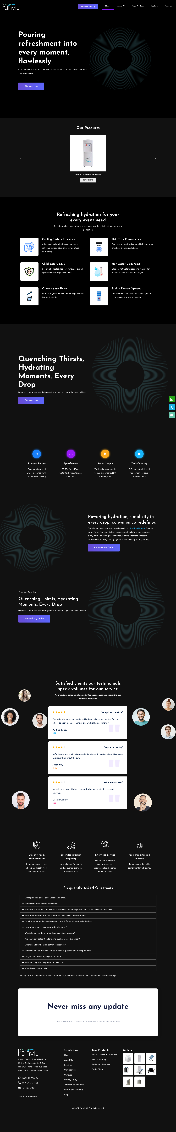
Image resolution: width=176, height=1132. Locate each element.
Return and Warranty (73, 1110)
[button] (88, 918)
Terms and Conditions (74, 1105)
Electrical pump (99, 1080)
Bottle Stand (98, 1090)
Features (155, 5)
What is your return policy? (37, 989)
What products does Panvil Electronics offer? (45, 918)
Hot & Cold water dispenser (88, 175)
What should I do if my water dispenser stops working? (50, 953)
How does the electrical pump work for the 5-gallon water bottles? (55, 936)
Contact (168, 5)
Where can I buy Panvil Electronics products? (45, 965)
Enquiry (88, 6)
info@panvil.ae (26, 1108)
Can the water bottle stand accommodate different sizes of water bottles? (59, 942)
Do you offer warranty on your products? (43, 977)
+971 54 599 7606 (28, 1098)
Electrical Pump (137, 531)
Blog (66, 1115)
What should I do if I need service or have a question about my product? (58, 971)
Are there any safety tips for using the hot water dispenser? (52, 959)
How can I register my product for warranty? (45, 983)
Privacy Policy (70, 1100)
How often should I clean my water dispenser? (46, 948)
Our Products (138, 5)
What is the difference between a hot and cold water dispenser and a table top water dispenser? (69, 930)
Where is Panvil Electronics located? (41, 924)
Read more (88, 180)
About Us (121, 5)
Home (107, 5)
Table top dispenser (101, 1085)
